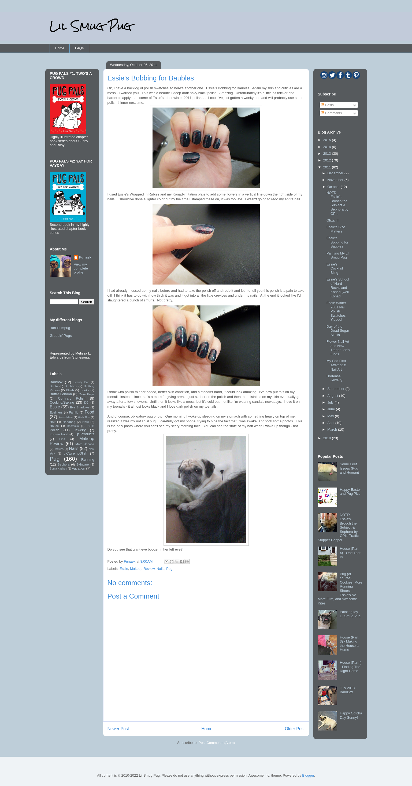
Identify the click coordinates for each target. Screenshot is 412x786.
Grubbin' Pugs (61, 336)
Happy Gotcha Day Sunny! (351, 715)
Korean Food (59, 434)
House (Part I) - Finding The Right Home (351, 666)
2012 (327, 160)
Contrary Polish (71, 398)
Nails (160, 569)
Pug (169, 569)
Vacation (78, 468)
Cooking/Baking (62, 402)
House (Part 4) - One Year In (350, 553)
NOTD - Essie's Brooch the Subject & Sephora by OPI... (337, 203)
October (334, 187)
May (331, 416)
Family (73, 412)
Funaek (130, 561)
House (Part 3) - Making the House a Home (349, 643)
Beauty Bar (81, 382)
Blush (70, 390)
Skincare (83, 464)
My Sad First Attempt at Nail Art (336, 365)
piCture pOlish (75, 453)
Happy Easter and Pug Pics (350, 492)
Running (87, 459)
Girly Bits (84, 417)
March (332, 429)
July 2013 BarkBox (347, 690)
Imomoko (73, 426)
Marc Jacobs (84, 444)
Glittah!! (332, 220)
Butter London (61, 394)
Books (84, 390)
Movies (59, 449)
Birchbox (71, 386)
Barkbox (56, 382)
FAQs (79, 48)
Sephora (63, 464)
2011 (327, 167)
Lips (62, 439)
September (336, 389)
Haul (85, 421)
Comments (331, 113)
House (54, 425)
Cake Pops (86, 394)
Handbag (68, 421)
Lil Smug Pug (91, 26)
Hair (52, 421)
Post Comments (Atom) (217, 743)
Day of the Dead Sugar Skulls (337, 330)
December (335, 173)
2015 (327, 140)
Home (59, 48)
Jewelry (80, 430)
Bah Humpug (60, 328)
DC (86, 402)
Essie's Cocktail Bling (334, 268)
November (335, 180)
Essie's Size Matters (335, 229)
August (333, 396)
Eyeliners (56, 412)
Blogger (308, 775)
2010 (327, 438)
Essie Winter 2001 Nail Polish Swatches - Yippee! (337, 311)
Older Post (295, 728)
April (331, 423)
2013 (327, 154)
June (331, 409)
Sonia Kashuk (58, 468)
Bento (54, 386)
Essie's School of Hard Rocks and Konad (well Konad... (337, 287)
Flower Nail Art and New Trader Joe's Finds (338, 348)
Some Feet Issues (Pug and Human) (349, 468)
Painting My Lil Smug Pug (337, 255)
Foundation (66, 417)
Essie (124, 569)
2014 (327, 147)
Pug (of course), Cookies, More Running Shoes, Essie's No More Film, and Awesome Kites (340, 588)
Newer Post (118, 728)
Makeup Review (142, 569)
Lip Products (84, 434)
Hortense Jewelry (334, 378)
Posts (327, 105)
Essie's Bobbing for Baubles (337, 242)
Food (89, 412)
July (331, 402)
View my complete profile (81, 268)
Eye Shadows (79, 407)
